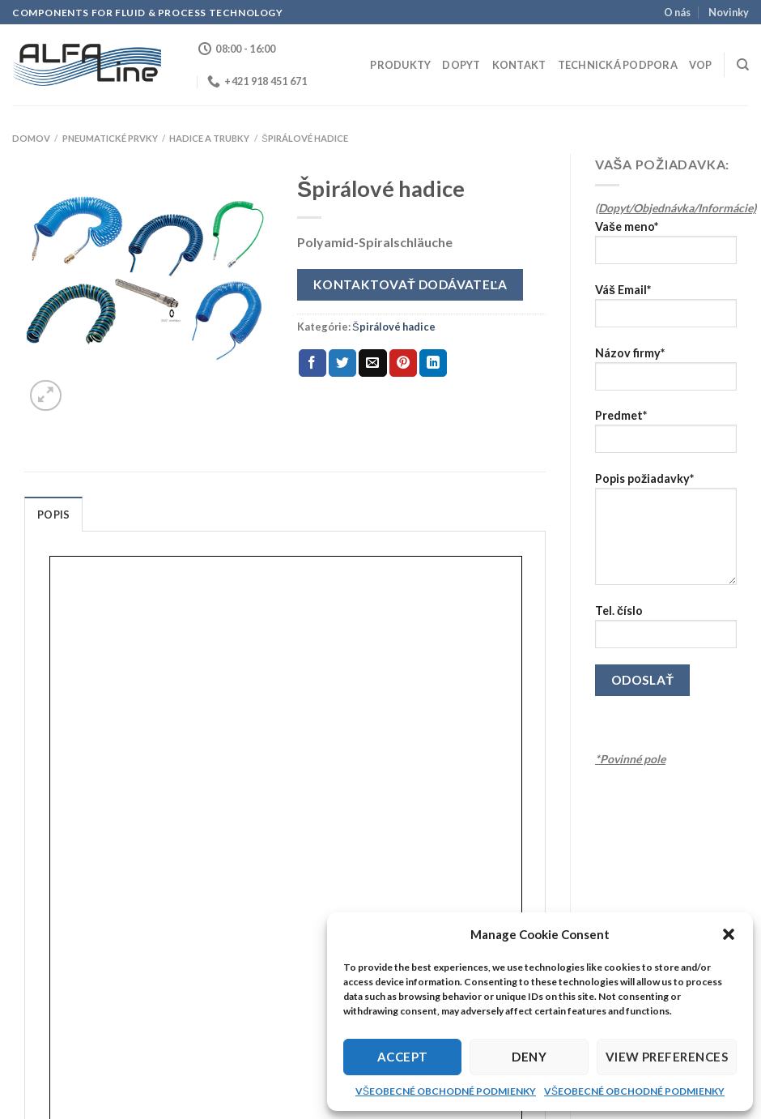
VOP (700, 64)
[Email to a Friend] (372, 363)
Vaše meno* (666, 247)
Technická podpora (618, 64)
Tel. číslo (666, 632)
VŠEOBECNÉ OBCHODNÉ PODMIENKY (445, 1091)
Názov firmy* (666, 374)
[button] (729, 934)
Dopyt (461, 64)
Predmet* (666, 436)
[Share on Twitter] (342, 363)
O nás (677, 12)
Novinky (728, 12)
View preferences (667, 1056)
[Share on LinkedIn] (433, 363)
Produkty (400, 64)
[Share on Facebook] (312, 363)
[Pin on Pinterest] (403, 363)
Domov (31, 138)
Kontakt (519, 64)
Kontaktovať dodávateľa (410, 284)
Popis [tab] (53, 514)
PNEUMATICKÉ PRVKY (110, 138)
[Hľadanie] (743, 64)
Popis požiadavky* (666, 534)
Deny (529, 1056)
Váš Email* (666, 311)
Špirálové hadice (304, 138)
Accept (402, 1056)
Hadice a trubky (209, 138)
